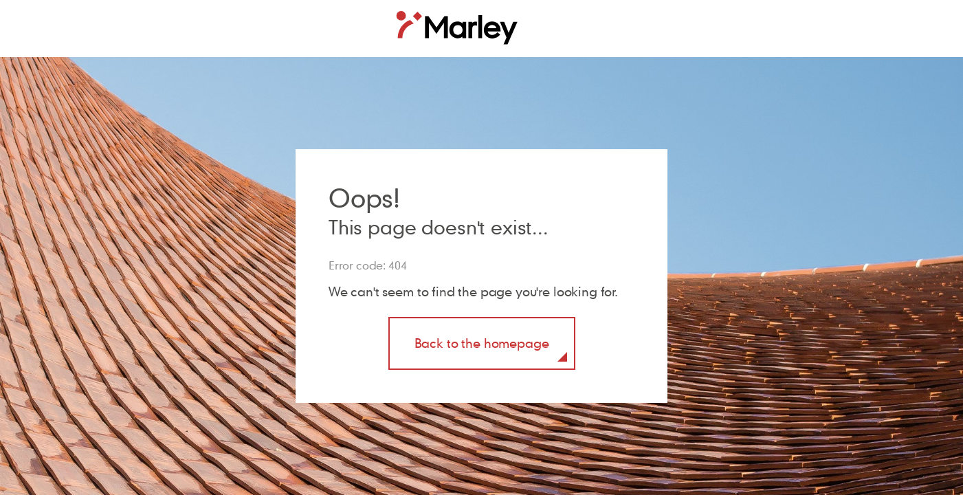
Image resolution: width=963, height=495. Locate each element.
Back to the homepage (481, 343)
